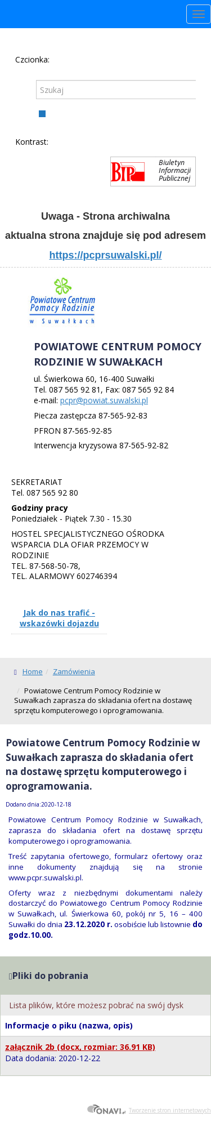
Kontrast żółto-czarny (96, 142)
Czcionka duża (91, 59)
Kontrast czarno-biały (78, 142)
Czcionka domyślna (59, 59)
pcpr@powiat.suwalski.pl (104, 400)
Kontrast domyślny (59, 142)
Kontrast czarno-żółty (115, 142)
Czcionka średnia (75, 59)
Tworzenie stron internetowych (149, 1110)
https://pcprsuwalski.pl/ (105, 255)
